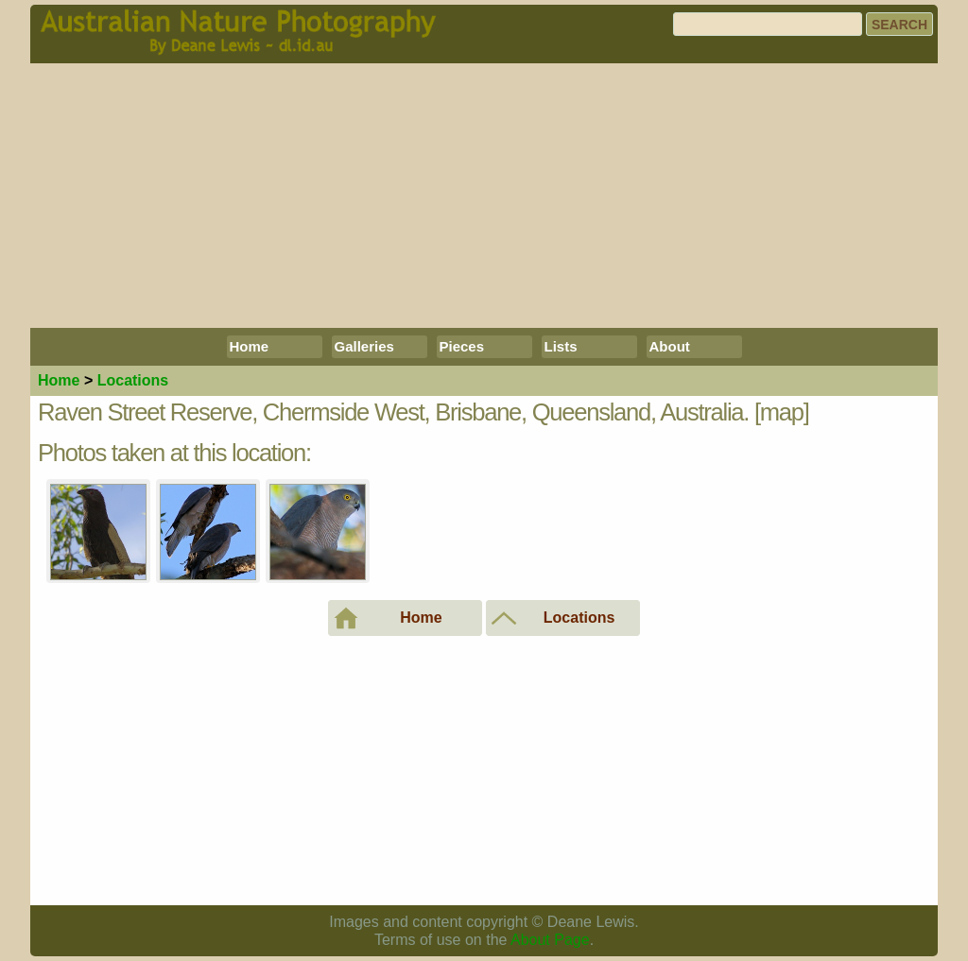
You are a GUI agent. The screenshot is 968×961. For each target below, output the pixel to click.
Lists (561, 346)
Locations (133, 380)
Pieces (462, 346)
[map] (781, 412)
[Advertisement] (484, 195)
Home (249, 346)
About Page (550, 940)
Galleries (364, 346)
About (669, 346)
